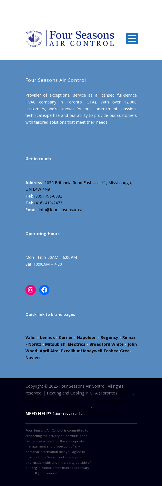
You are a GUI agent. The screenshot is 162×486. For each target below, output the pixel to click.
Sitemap (125, 393)
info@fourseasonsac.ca (60, 209)
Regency (109, 337)
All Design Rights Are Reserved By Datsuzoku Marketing (77, 399)
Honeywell (91, 350)
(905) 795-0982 (48, 196)
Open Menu (132, 38)
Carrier (66, 337)
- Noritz (33, 344)
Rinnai (128, 337)
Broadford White (106, 344)
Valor (30, 337)
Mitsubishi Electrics (65, 344)
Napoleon (87, 337)
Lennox (47, 337)
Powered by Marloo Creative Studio (58, 406)
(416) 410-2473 (48, 203)
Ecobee (111, 350)
